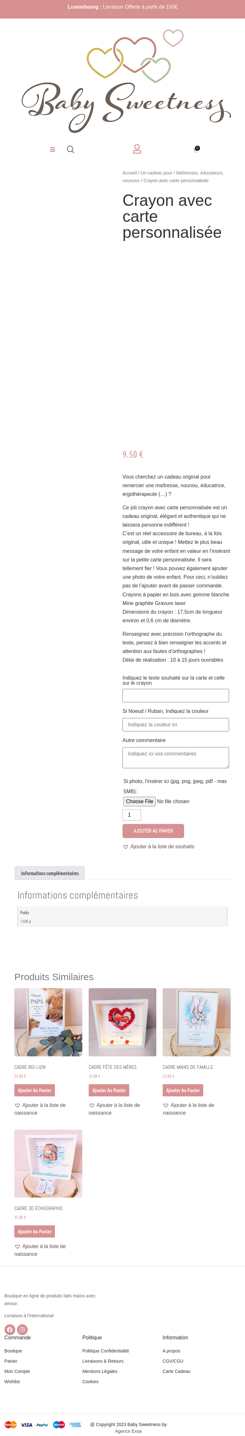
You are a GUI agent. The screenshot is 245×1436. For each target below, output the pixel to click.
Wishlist (12, 1381)
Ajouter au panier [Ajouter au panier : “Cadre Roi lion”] (34, 1090)
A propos (171, 1350)
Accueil (129, 172)
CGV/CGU (173, 1361)
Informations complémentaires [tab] (49, 873)
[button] (158, 847)
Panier (10, 1361)
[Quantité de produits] (131, 815)
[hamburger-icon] (52, 150)
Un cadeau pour (157, 172)
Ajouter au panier (153, 830)
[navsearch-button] (70, 150)
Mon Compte (17, 1371)
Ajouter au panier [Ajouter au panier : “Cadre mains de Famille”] (183, 1090)
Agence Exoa (128, 1431)
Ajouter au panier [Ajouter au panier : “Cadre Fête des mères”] (109, 1090)
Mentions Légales (99, 1371)
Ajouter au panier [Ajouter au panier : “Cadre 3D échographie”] (34, 1231)
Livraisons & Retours (102, 1361)
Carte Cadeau (176, 1371)
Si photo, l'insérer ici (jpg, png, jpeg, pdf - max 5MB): (175, 786)
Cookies (90, 1381)
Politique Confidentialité (105, 1350)
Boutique (13, 1350)
